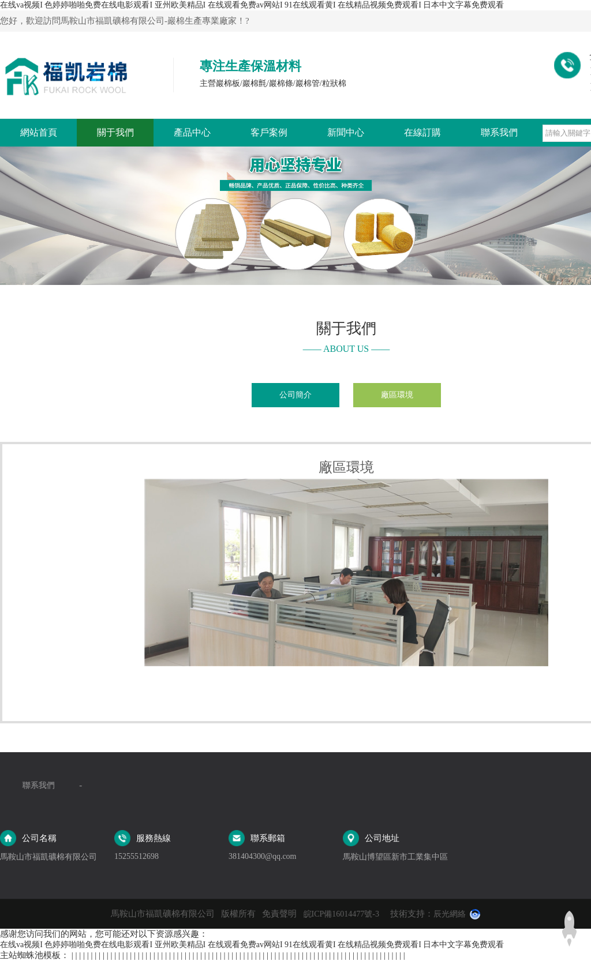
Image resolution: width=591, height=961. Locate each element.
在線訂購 (422, 132)
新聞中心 (345, 132)
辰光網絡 (449, 914)
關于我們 (115, 132)
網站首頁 (38, 132)
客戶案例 (268, 132)
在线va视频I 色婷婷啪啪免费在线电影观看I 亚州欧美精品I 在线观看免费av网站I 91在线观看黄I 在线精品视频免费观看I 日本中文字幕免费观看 (252, 5)
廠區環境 (397, 395)
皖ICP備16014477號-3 (341, 914)
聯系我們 (499, 132)
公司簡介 (295, 395)
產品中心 (192, 132)
